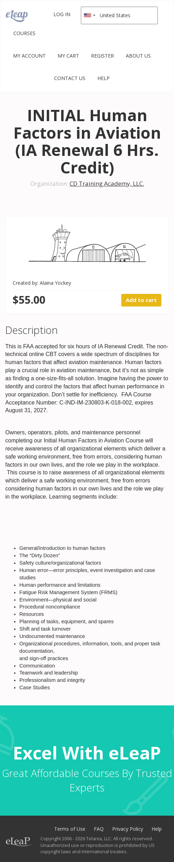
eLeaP (16, 16)
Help (103, 78)
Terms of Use (69, 828)
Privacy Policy (127, 828)
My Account (29, 55)
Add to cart (141, 299)
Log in (61, 14)
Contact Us (69, 78)
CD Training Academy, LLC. (107, 183)
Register (102, 55)
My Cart (68, 55)
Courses (24, 33)
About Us (138, 55)
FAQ (99, 828)
